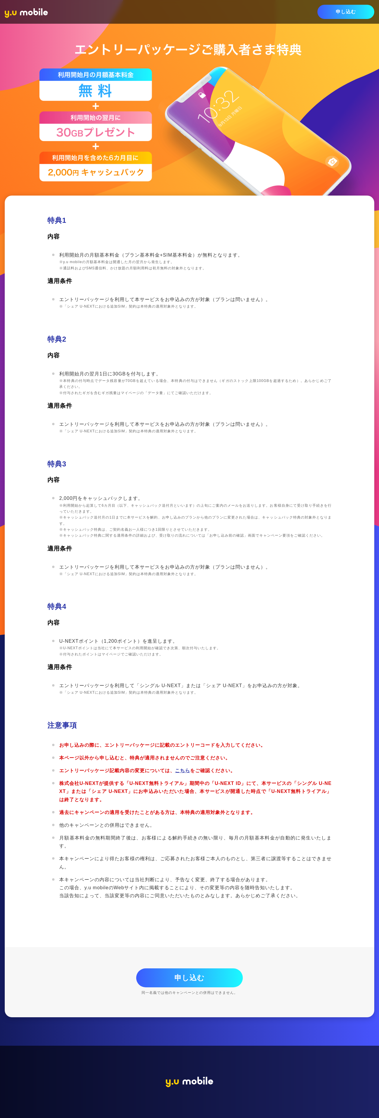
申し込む (346, 11)
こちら (182, 770)
